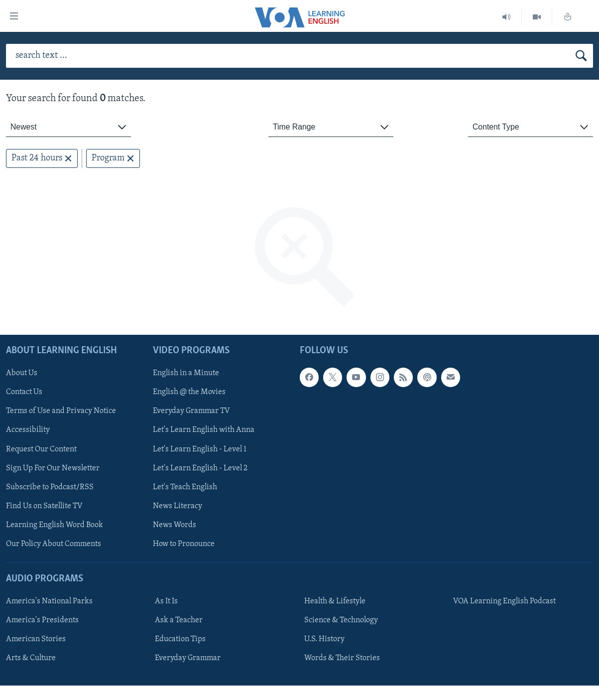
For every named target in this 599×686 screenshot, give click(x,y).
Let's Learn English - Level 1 (199, 449)
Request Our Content (41, 449)
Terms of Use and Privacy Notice (61, 411)
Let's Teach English (185, 487)
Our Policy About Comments (53, 544)
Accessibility (28, 430)
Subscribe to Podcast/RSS (50, 487)
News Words (174, 525)
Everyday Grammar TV (191, 411)
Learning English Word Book (54, 525)
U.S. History (324, 640)
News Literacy (177, 506)
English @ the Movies (189, 393)
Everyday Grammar (188, 659)
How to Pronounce (184, 544)
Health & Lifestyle (334, 602)
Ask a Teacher (179, 621)
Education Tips (180, 640)
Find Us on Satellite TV (44, 506)
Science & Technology (341, 621)
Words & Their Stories (342, 659)
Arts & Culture (31, 659)
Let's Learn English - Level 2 (200, 468)
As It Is (166, 602)
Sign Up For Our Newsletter (53, 468)
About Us (21, 374)
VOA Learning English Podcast (504, 602)
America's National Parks (49, 602)
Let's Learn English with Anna (203, 430)
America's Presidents (42, 621)
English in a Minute (186, 374)
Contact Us (24, 393)
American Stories (36, 640)
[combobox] (68, 127)
